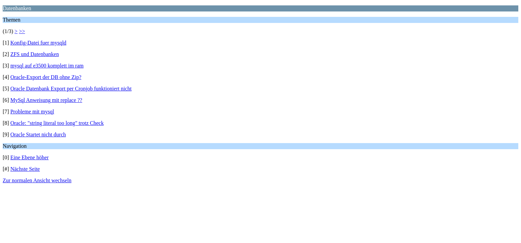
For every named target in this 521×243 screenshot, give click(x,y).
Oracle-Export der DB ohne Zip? (46, 77)
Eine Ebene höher (29, 157)
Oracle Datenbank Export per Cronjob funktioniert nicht (71, 88)
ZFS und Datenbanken (34, 54)
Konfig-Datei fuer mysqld (38, 43)
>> (22, 31)
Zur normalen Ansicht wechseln (37, 180)
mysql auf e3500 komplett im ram (47, 66)
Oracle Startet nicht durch (38, 134)
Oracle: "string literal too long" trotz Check (57, 123)
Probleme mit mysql (32, 111)
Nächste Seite (25, 169)
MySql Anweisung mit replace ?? (46, 100)
